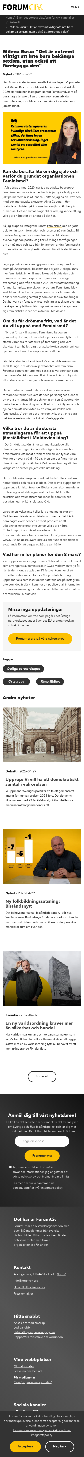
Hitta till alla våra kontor (29, 1287)
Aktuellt (15, 22)
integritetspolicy (51, 1188)
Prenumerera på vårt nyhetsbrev (40, 638)
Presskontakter (23, 1293)
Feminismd (54, 226)
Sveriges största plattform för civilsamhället (45, 17)
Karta (61, 1274)
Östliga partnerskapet (23, 668)
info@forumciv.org (26, 1280)
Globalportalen (24, 1366)
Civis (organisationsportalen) (33, 1382)
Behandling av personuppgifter (34, 1332)
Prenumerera (42, 1155)
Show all (42, 1076)
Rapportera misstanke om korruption (38, 1337)
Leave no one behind (28, 1371)
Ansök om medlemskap (29, 1323)
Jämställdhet (50, 681)
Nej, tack (59, 1446)
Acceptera (25, 1446)
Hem (8, 17)
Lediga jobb (22, 1327)
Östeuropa (16, 681)
